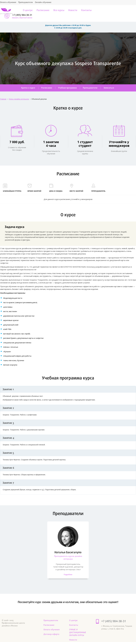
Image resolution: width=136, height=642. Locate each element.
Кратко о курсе (27, 82)
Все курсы (58, 10)
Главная (3, 94)
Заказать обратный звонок (124, 12)
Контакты (86, 10)
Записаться (109, 82)
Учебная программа (67, 82)
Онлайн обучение (43, 2)
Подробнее (68, 570)
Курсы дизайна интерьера (19, 94)
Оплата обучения (8, 2)
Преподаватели (25, 2)
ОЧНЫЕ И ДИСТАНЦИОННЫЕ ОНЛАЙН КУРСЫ (77, 627)
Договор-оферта (51, 629)
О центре (27, 10)
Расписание (42, 10)
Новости (72, 10)
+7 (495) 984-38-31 (124, 9)
